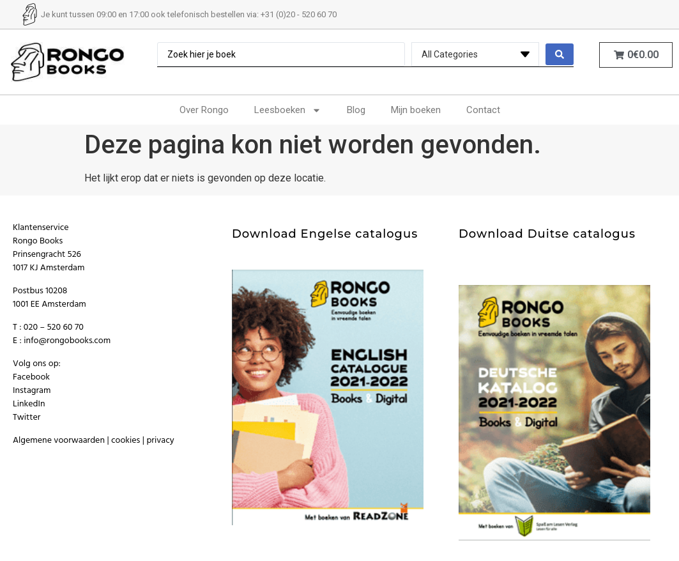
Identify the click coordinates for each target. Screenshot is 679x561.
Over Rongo (204, 110)
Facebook (31, 377)
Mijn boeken (416, 110)
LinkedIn (29, 404)
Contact (483, 110)
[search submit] (559, 54)
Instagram (31, 390)
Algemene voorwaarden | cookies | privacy (93, 440)
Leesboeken (287, 110)
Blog (356, 110)
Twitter (26, 417)
